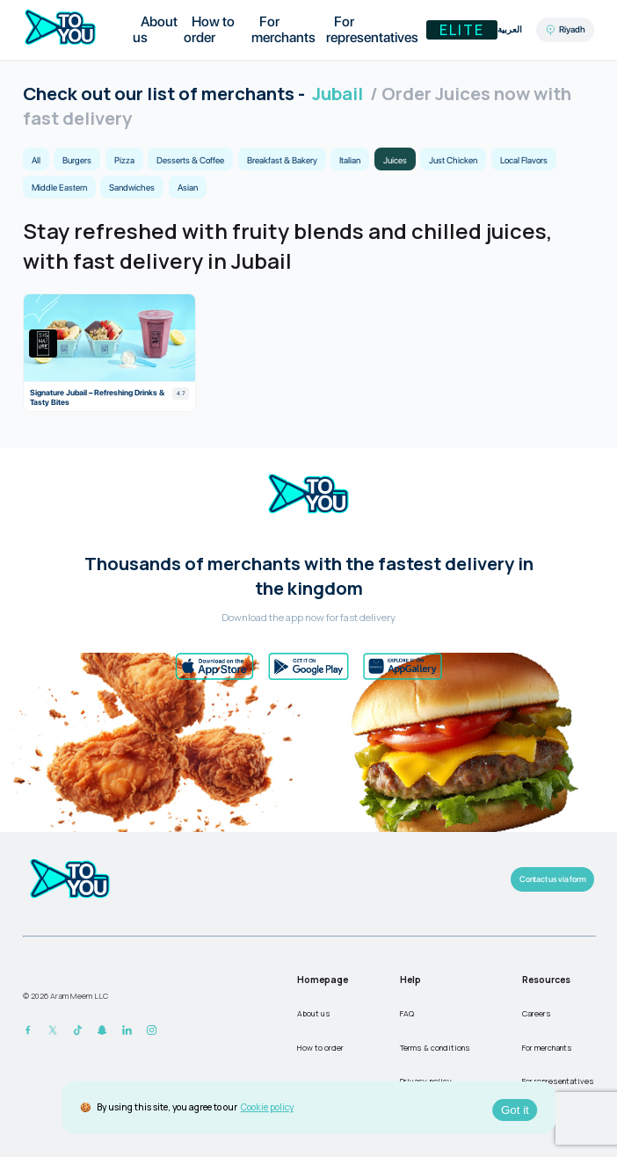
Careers (536, 1013)
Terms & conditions (435, 1047)
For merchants (283, 29)
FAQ (407, 1013)
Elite (461, 30)
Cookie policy (267, 1107)
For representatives (372, 29)
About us (155, 29)
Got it (515, 1110)
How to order (209, 29)
